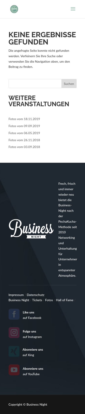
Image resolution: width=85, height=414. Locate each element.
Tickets (37, 300)
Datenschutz (35, 295)
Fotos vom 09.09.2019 (24, 126)
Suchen (69, 84)
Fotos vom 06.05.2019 (24, 133)
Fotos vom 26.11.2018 (24, 140)
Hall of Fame (65, 300)
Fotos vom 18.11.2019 (24, 119)
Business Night (19, 300)
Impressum (17, 295)
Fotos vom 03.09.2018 (24, 147)
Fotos (49, 300)
